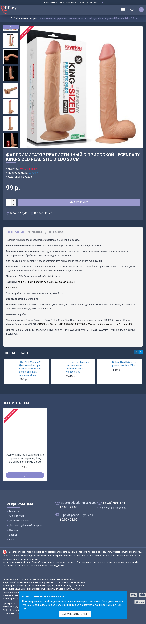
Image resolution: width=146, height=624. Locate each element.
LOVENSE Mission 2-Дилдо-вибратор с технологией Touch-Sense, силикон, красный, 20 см (30, 369)
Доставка (54, 232)
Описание (16, 232)
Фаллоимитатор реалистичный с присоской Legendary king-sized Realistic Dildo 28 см (25, 458)
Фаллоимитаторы (26, 18)
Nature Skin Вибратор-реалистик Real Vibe (124, 364)
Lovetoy (33, 172)
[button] (11, 146)
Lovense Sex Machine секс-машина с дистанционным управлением (77, 367)
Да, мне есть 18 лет (74, 613)
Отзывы (35, 232)
